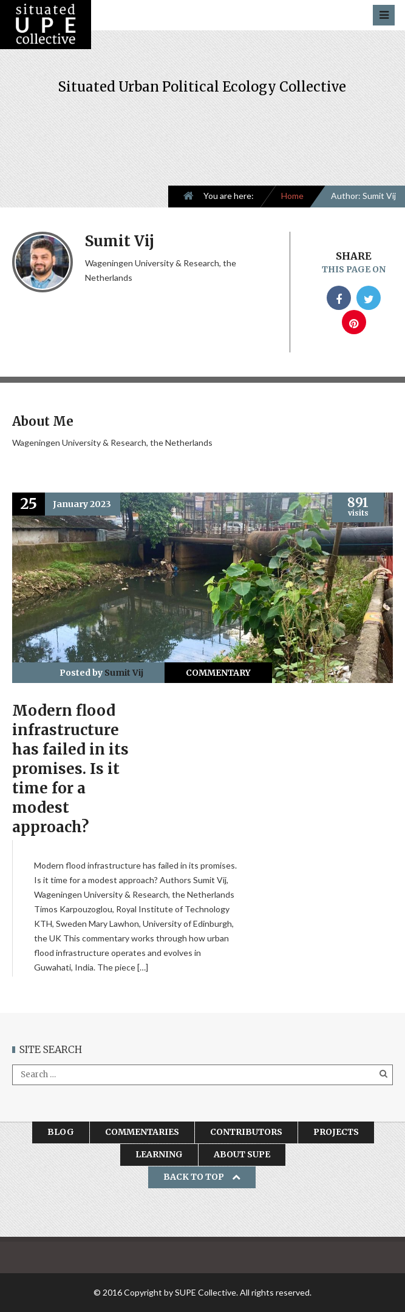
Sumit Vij (123, 672)
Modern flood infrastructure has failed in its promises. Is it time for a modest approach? (70, 768)
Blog (60, 1131)
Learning (159, 1154)
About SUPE (242, 1154)
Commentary (218, 672)
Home (292, 195)
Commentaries (142, 1131)
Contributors (246, 1131)
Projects (336, 1131)
